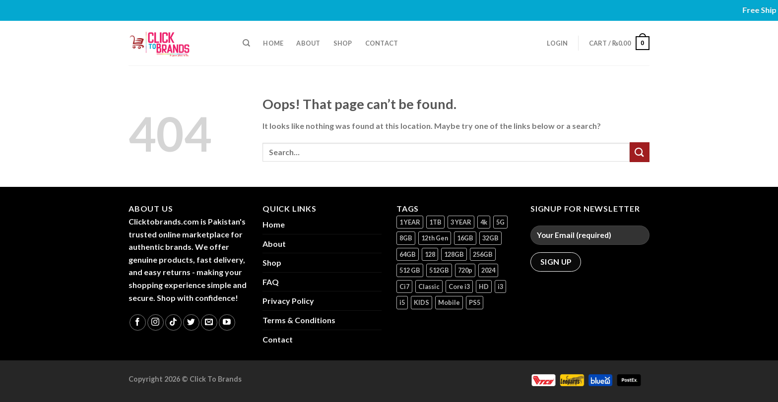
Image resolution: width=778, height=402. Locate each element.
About (308, 43)
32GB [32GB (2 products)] (490, 238)
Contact (381, 43)
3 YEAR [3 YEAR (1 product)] (461, 222)
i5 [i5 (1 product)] (402, 302)
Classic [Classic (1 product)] (429, 286)
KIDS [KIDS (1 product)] (421, 302)
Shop (342, 43)
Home (273, 43)
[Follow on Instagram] (155, 322)
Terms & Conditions (298, 320)
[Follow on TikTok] (173, 322)
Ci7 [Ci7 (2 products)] (404, 286)
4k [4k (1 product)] (483, 222)
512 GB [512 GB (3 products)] (409, 270)
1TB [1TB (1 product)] (435, 222)
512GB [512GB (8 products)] (439, 270)
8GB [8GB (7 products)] (405, 238)
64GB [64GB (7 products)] (407, 254)
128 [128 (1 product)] (430, 254)
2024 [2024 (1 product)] (488, 270)
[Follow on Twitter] (191, 322)
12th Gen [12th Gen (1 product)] (434, 238)
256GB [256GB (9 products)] (483, 254)
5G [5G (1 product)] (500, 222)
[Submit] (639, 152)
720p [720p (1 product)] (465, 270)
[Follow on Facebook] (138, 322)
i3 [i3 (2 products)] (500, 286)
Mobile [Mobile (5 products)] (449, 302)
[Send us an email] (209, 322)
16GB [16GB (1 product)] (465, 238)
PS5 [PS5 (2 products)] (474, 302)
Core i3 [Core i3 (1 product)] (459, 286)
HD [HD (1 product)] (484, 286)
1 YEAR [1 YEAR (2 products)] (409, 222)
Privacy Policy (288, 300)
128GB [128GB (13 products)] (454, 254)
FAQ (270, 282)
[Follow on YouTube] (227, 322)
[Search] (246, 43)
